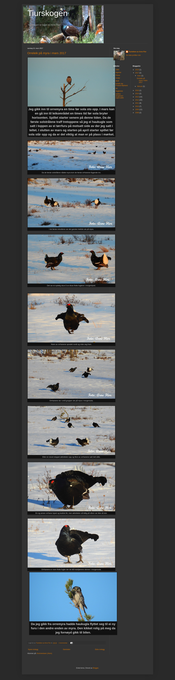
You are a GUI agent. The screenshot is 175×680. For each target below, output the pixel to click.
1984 (117, 70)
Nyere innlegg (33, 649)
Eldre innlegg (100, 649)
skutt (117, 81)
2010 (137, 106)
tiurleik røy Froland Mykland (122, 84)
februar (140, 86)
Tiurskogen (47, 13)
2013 (137, 97)
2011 (137, 103)
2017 (137, 73)
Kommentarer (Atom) (44, 653)
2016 (137, 90)
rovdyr (118, 78)
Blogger (95, 668)
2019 (137, 70)
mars (139, 76)
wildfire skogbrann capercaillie (120, 96)
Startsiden (66, 649)
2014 (137, 94)
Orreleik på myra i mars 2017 (46, 53)
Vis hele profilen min (133, 55)
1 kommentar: (63, 643)
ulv (117, 88)
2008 (137, 113)
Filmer (118, 75)
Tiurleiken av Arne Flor (137, 52)
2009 (137, 109)
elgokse (118, 72)
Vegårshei (119, 91)
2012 (137, 100)
